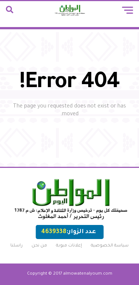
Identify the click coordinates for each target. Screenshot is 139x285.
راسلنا (16, 245)
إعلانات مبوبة (69, 245)
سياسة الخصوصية (110, 245)
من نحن (39, 245)
